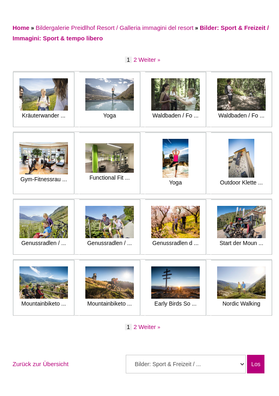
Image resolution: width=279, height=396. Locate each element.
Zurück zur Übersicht (40, 363)
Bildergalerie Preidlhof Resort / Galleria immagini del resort (114, 27)
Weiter (147, 59)
